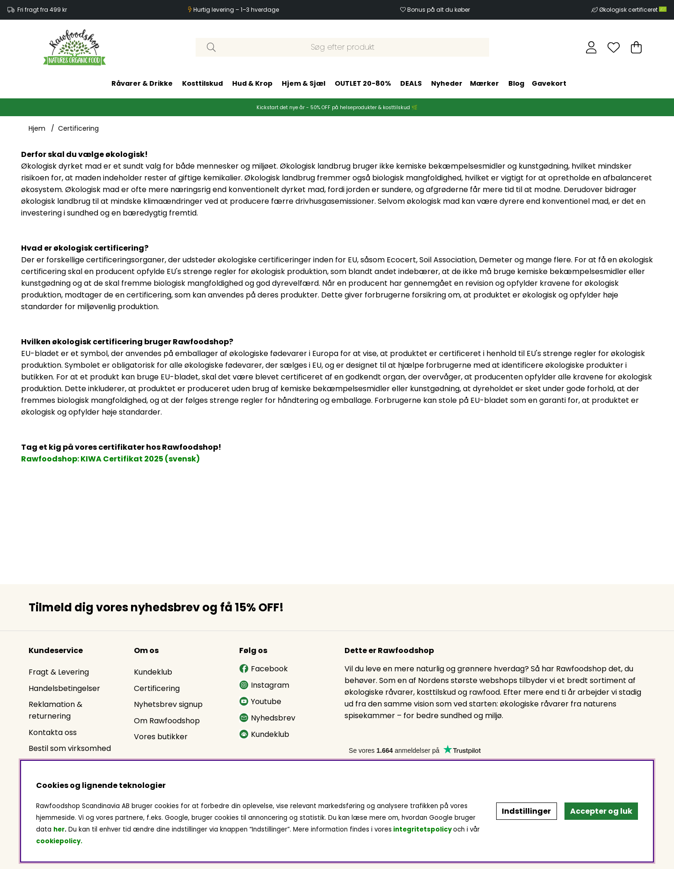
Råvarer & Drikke (142, 83)
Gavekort (549, 83)
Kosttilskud (202, 83)
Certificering (78, 128)
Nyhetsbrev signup (168, 704)
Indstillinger (526, 811)
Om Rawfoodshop (167, 720)
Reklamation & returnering (55, 710)
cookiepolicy (58, 841)
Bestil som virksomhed (70, 748)
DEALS (411, 83)
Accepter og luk (601, 811)
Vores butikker (161, 736)
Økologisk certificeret (633, 10)
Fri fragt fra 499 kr (42, 10)
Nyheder (446, 83)
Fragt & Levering (59, 672)
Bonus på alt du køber (438, 10)
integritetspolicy (422, 829)
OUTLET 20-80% (363, 83)
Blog (516, 83)
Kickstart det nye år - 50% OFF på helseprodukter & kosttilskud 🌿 (337, 107)
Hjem (37, 128)
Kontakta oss (53, 732)
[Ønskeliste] (613, 47)
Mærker (484, 83)
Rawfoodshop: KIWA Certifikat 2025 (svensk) (110, 458)
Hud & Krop (252, 83)
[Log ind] (591, 47)
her (59, 829)
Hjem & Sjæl (303, 83)
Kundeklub (153, 672)
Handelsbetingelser (64, 688)
